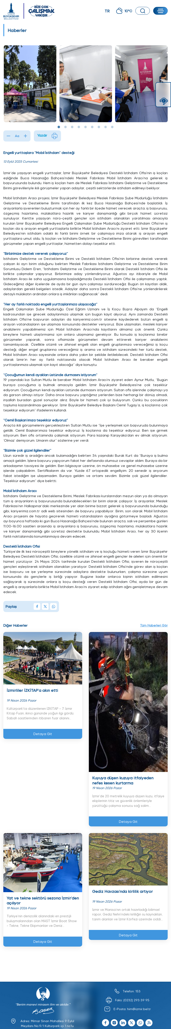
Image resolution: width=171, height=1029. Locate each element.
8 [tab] (105, 127)
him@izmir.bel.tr (139, 1009)
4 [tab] (79, 127)
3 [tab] (72, 127)
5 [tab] (85, 127)
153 (137, 991)
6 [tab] (92, 127)
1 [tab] (59, 127)
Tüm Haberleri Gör (154, 625)
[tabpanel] (30, 84)
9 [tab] (112, 127)
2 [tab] (65, 127)
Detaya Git (42, 733)
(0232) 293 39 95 (136, 1000)
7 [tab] (99, 127)
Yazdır (47, 136)
